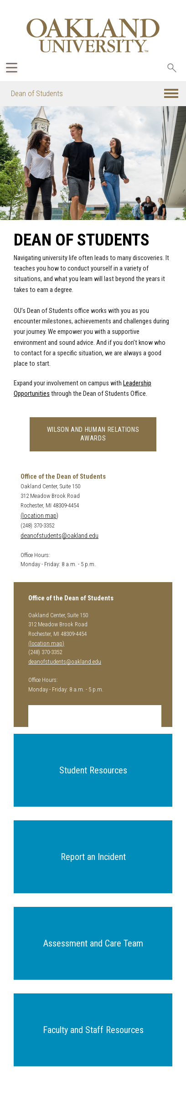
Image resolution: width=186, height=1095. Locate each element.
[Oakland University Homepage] (93, 35)
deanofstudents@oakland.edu (59, 536)
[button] (171, 94)
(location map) (39, 516)
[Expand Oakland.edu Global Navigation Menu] (12, 68)
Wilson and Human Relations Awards (93, 434)
